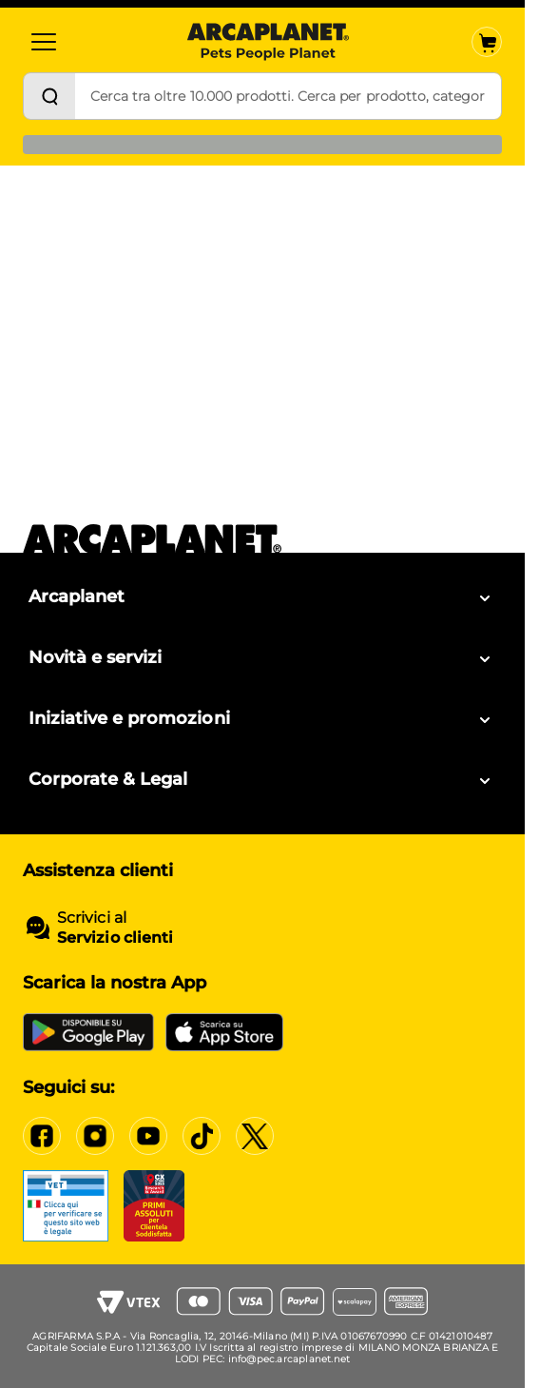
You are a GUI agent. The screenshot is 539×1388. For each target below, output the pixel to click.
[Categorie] (44, 42)
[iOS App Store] (224, 1032)
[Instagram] (95, 1136)
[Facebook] (42, 1136)
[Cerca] (49, 96)
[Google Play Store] (88, 1032)
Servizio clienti (115, 938)
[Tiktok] (202, 1136)
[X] (255, 1136)
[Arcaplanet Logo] (268, 42)
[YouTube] (148, 1136)
